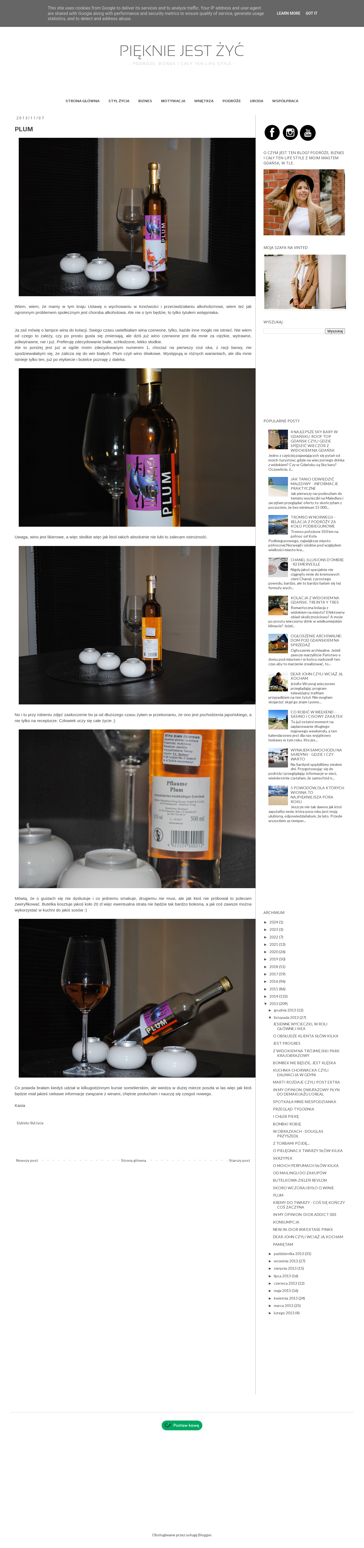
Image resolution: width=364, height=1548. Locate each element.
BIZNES (145, 101)
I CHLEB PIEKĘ (286, 1116)
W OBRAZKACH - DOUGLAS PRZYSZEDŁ (298, 1133)
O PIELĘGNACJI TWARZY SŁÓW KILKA (308, 1150)
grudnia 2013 (285, 1010)
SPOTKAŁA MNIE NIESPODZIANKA (304, 1101)
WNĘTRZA (204, 101)
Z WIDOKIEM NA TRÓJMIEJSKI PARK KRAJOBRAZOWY (306, 1053)
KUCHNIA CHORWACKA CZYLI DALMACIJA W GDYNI (301, 1072)
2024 (274, 922)
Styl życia (36, 1123)
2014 (274, 996)
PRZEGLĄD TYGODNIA (293, 1109)
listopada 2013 (287, 1017)
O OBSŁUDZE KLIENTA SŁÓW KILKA (305, 1036)
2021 (274, 944)
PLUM (278, 1195)
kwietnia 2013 (286, 1298)
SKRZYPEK (283, 1158)
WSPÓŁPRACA (285, 101)
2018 (274, 966)
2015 (274, 989)
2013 (274, 1003)
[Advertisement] (304, 376)
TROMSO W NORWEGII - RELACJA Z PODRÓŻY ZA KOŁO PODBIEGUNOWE (313, 522)
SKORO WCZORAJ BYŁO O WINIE (303, 1187)
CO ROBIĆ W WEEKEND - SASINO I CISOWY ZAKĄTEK (317, 714)
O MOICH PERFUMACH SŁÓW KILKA (306, 1165)
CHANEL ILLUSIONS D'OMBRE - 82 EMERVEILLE (317, 562)
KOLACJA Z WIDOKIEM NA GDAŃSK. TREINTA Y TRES (315, 600)
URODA (256, 101)
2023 (274, 929)
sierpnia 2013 (285, 1268)
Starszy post (239, 1160)
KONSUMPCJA (286, 1222)
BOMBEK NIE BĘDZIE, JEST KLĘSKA (304, 1062)
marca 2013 (284, 1305)
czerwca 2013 (286, 1283)
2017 (274, 974)
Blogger (204, 1535)
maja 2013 (283, 1290)
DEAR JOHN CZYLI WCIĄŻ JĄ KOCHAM (317, 676)
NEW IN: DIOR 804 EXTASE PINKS (303, 1229)
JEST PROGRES (286, 1043)
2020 (274, 951)
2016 (274, 981)
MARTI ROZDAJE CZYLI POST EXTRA (306, 1082)
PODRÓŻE (231, 101)
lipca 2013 (283, 1276)
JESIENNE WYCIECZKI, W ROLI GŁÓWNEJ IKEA (300, 1026)
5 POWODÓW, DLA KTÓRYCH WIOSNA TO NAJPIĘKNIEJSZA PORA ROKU (317, 794)
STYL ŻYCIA (118, 101)
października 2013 (289, 1253)
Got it (311, 13)
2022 (274, 937)
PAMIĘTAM (283, 1244)
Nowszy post (27, 1160)
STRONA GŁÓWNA (82, 101)
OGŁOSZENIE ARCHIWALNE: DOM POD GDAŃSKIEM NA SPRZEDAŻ (316, 640)
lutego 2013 (284, 1312)
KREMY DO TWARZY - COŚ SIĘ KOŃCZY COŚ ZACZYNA (309, 1204)
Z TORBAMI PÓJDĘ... (291, 1143)
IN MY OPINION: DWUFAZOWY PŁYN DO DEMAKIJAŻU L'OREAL (306, 1092)
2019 (274, 959)
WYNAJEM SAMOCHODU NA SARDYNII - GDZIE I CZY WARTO (316, 754)
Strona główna (133, 1160)
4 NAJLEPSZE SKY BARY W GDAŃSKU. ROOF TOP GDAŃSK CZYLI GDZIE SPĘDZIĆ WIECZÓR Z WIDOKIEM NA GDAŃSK (314, 440)
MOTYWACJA (173, 101)
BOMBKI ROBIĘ (287, 1124)
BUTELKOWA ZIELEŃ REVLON (300, 1180)
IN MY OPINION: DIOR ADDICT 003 (304, 1214)
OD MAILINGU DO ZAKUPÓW (300, 1173)
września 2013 (286, 1261)
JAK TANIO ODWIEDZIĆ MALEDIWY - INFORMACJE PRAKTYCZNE (314, 484)
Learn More (288, 13)
